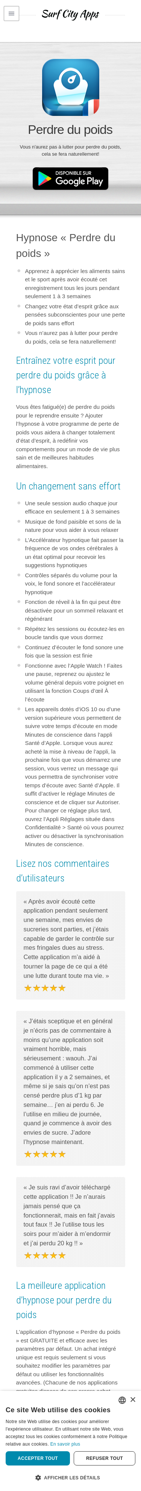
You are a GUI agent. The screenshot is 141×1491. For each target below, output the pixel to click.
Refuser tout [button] (104, 1458)
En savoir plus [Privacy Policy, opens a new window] (65, 1444)
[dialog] (70, 1441)
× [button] (132, 1400)
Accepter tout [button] (38, 1458)
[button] (70, 1477)
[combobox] (122, 1400)
